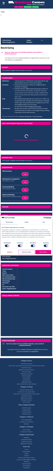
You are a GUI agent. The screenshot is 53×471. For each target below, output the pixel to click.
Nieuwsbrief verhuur (26, 367)
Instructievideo (26, 378)
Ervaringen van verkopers (26, 431)
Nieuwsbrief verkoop (26, 396)
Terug (2, 12)
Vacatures (26, 455)
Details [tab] (26, 222)
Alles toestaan (43, 252)
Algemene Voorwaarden (25, 116)
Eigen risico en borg (35, 106)
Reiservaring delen (26, 376)
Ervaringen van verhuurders (26, 422)
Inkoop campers (26, 402)
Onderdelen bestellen (26, 439)
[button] (26, 53)
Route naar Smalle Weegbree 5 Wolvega (26, 459)
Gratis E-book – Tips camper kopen (26, 391)
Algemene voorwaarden (26, 398)
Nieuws (26, 453)
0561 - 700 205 (19, 7)
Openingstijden (26, 451)
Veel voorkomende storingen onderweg (26, 384)
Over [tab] (43, 222)
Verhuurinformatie (37, 116)
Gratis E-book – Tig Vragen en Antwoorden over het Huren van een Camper (26, 365)
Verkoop (36, 7)
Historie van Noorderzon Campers (26, 457)
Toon (25, 174)
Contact (26, 449)
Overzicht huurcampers (26, 363)
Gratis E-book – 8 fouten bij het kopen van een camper (26, 394)
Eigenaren (26, 424)
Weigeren (9, 252)
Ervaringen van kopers (26, 400)
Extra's (26, 87)
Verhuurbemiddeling (26, 419)
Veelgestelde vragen (26, 382)
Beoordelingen (26, 465)
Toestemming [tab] (9, 222)
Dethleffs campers (26, 408)
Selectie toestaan (26, 252)
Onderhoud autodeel (26, 441)
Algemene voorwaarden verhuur (26, 369)
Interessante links (26, 463)
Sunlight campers (26, 410)
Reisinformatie (26, 380)
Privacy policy (26, 467)
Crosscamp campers (26, 412)
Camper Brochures (26, 414)
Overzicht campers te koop (26, 389)
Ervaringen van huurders (26, 373)
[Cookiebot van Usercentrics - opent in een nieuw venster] (44, 218)
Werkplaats (28, 7)
